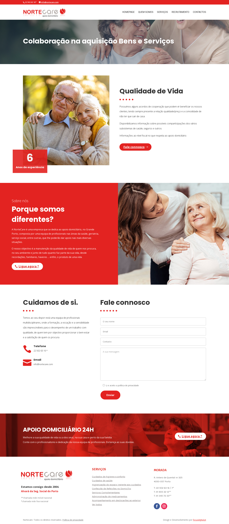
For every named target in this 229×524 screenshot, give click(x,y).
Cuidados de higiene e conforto (108, 476)
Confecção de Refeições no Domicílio (111, 488)
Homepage (128, 12)
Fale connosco (134, 147)
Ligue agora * (29, 266)
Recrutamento (180, 12)
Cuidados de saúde (102, 480)
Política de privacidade (72, 519)
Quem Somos (145, 12)
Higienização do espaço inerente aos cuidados (116, 484)
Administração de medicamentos (109, 496)
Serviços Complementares (106, 492)
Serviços (162, 12)
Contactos (199, 12)
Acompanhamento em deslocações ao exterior (116, 500)
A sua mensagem (153, 364)
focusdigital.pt (199, 519)
